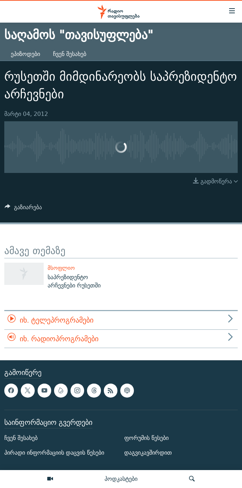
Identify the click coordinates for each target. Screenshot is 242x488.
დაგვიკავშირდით (148, 452)
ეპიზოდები (25, 54)
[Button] (23, 209)
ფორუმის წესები (146, 437)
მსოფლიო (61, 267)
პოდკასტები (121, 479)
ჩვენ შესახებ (69, 54)
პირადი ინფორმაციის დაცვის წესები (54, 452)
